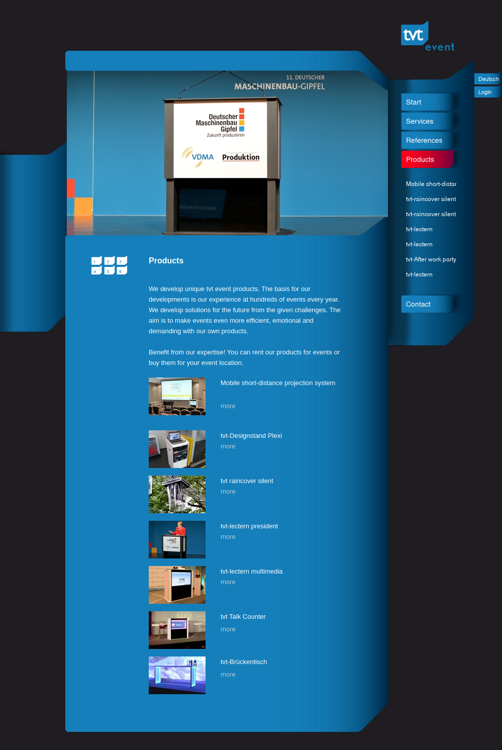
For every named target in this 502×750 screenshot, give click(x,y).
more (228, 406)
